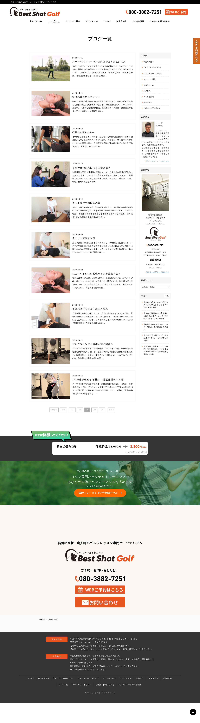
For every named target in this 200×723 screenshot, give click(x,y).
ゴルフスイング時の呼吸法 (129, 704)
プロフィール (148, 85)
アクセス (146, 91)
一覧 (167, 296)
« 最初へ (54, 429)
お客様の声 (147, 102)
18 (80, 429)
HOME (31, 698)
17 (72, 429)
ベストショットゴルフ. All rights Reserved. (100, 712)
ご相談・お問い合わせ (152, 108)
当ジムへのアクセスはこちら (157, 272)
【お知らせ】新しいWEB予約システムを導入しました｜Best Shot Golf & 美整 (155, 304)
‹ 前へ (63, 429)
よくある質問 (148, 97)
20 (95, 429)
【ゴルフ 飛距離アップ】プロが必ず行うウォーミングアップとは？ (155, 338)
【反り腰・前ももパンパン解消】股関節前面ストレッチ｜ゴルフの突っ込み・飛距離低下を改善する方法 (155, 350)
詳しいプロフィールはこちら (157, 161)
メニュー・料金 (149, 79)
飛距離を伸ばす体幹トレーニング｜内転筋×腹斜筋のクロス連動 (155, 327)
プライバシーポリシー (81, 704)
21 (102, 429)
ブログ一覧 (63, 704)
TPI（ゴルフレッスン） (152, 68)
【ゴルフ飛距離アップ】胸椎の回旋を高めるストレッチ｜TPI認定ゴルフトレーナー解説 (155, 315)
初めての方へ (148, 62)
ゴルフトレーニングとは (152, 73)
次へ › (111, 429)
